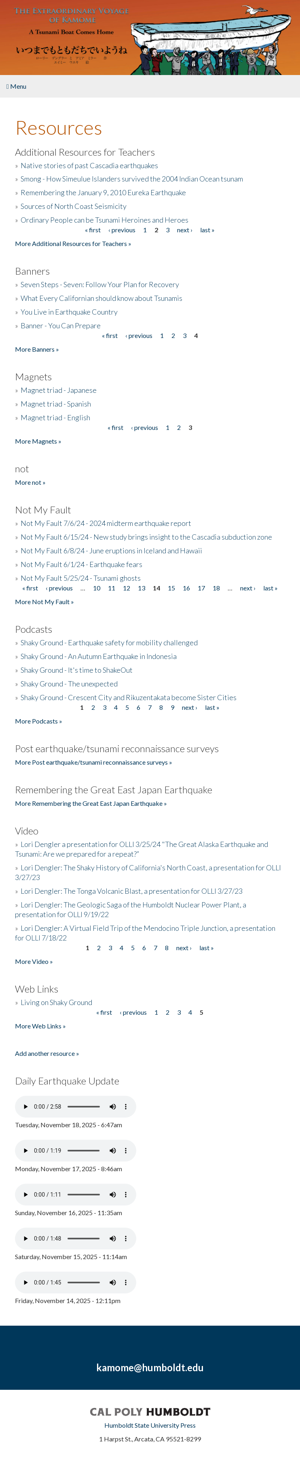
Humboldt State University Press (150, 1425)
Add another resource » (47, 1053)
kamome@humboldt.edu (150, 1367)
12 (126, 588)
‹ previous (121, 230)
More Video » (34, 961)
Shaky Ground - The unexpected (69, 683)
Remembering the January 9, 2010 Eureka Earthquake (103, 192)
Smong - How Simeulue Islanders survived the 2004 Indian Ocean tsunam (132, 178)
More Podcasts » (38, 721)
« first (93, 230)
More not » (30, 482)
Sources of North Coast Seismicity (74, 206)
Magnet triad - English (55, 417)
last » (207, 230)
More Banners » (37, 349)
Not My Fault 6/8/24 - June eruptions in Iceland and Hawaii (111, 550)
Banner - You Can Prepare (61, 325)
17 (201, 588)
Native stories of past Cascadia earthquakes (89, 165)
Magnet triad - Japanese (59, 390)
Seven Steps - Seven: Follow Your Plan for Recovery (100, 284)
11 (111, 588)
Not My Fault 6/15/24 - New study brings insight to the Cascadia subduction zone (146, 536)
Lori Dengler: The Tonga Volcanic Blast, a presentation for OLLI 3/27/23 (132, 890)
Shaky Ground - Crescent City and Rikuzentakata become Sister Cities (129, 697)
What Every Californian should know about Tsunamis (101, 298)
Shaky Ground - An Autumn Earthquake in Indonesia (99, 656)
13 (141, 588)
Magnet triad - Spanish (56, 403)
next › (184, 230)
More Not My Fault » (44, 601)
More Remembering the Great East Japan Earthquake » (91, 803)
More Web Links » (40, 1026)
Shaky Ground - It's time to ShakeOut (77, 669)
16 (186, 588)
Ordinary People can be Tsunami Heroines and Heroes (104, 219)
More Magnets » (38, 441)
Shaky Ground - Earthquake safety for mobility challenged (109, 642)
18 (216, 588)
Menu (16, 86)
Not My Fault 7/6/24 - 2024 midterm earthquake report (106, 523)
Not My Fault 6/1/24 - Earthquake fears (81, 564)
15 (171, 588)
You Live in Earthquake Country (69, 311)
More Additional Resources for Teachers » (73, 243)
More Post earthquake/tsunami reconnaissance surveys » (93, 762)
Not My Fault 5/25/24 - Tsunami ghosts (81, 578)
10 (96, 588)
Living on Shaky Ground (56, 1002)
